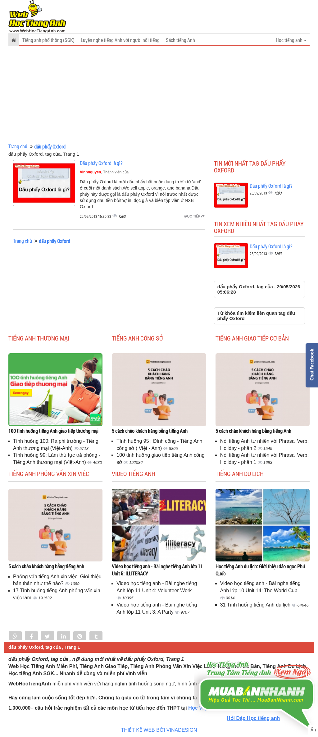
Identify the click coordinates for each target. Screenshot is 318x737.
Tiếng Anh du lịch (240, 473)
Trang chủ (17, 146)
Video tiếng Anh (133, 473)
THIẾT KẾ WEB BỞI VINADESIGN (159, 730)
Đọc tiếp (194, 216)
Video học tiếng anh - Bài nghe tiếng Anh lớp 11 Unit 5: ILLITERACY (157, 570)
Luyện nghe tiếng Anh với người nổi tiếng (120, 40)
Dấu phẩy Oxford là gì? (101, 163)
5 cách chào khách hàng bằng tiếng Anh (150, 431)
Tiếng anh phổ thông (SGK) (48, 40)
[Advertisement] (159, 94)
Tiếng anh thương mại (38, 338)
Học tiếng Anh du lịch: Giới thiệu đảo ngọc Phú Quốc (260, 570)
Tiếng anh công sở (137, 338)
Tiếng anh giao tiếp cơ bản (252, 338)
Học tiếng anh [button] (291, 40)
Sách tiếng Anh (180, 40)
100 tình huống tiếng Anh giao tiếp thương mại (53, 431)
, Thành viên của (104, 172)
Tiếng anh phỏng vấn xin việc (48, 473)
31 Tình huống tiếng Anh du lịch (256, 604)
